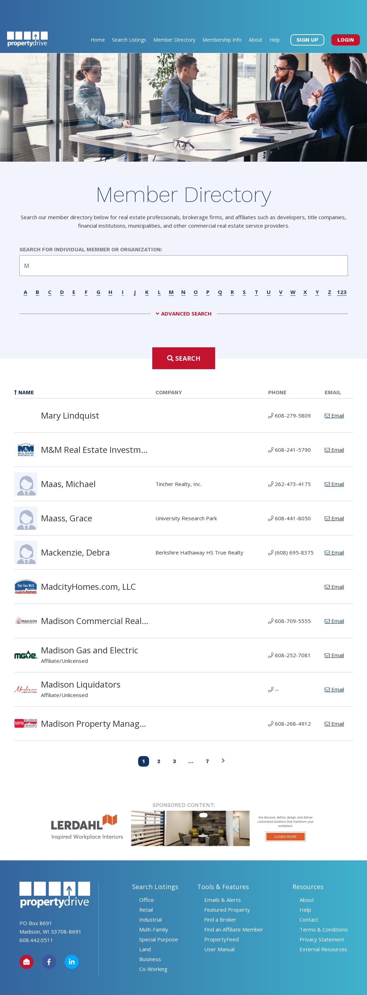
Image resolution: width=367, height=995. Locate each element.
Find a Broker (220, 894)
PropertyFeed (221, 913)
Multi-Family (153, 903)
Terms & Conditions (324, 903)
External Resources (323, 923)
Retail (146, 884)
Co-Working (153, 943)
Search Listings (129, 14)
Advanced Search (186, 288)
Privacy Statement (322, 913)
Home (98, 14)
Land (145, 923)
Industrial (150, 894)
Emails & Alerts (222, 874)
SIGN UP (307, 14)
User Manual (219, 923)
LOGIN (345, 14)
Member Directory (174, 14)
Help (275, 14)
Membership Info (222, 14)
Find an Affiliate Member (233, 903)
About (255, 14)
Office (146, 874)
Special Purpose (158, 913)
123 (342, 266)
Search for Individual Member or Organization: (90, 224)
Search (183, 333)
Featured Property (227, 884)
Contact (309, 894)
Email (334, 390)
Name (24, 367)
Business (150, 933)
